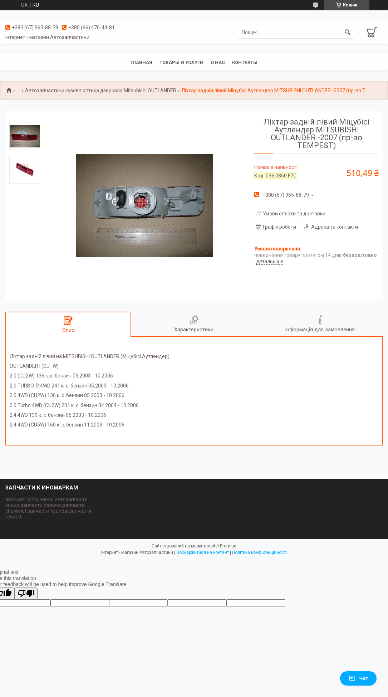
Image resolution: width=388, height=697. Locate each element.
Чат (358, 678)
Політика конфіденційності (259, 552)
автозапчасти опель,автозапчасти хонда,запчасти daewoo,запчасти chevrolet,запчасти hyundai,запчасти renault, (48, 508)
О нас (218, 62)
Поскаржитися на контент (202, 552)
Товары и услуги (181, 62)
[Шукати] (347, 32)
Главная (141, 62)
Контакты (244, 62)
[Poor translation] (26, 593)
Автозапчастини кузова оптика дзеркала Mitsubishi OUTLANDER (100, 90)
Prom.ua (228, 546)
